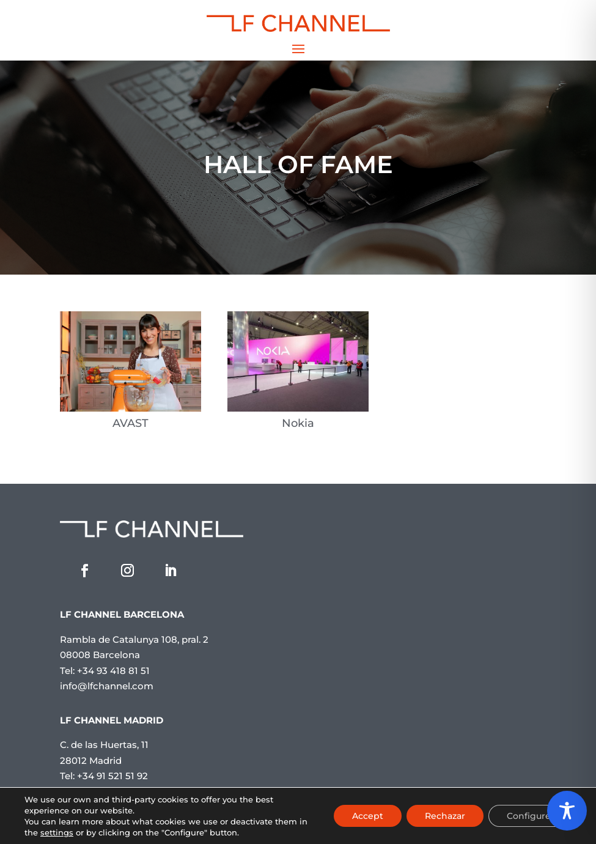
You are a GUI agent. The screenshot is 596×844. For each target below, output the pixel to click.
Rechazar (445, 815)
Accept (367, 815)
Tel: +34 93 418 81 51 (105, 670)
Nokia (298, 423)
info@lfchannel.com (106, 686)
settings (56, 832)
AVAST (130, 423)
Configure (529, 815)
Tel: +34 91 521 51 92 (104, 776)
